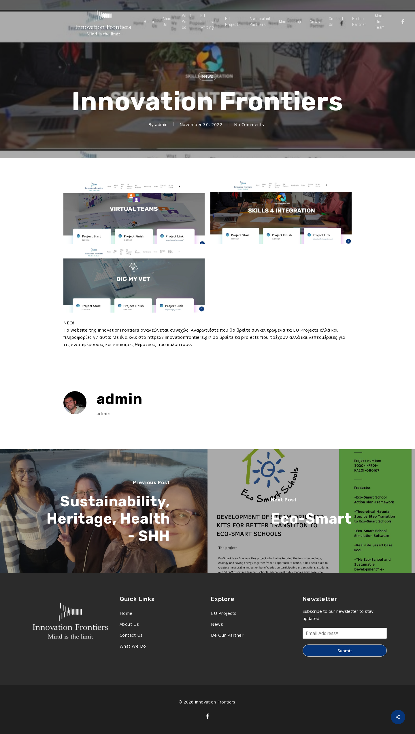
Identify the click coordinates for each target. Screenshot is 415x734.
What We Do (187, 21)
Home (149, 21)
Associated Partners (260, 21)
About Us (168, 21)
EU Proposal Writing (208, 21)
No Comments (249, 124)
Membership (290, 21)
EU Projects (233, 21)
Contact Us (336, 21)
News (315, 21)
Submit (344, 650)
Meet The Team (380, 21)
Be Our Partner (359, 21)
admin (161, 124)
